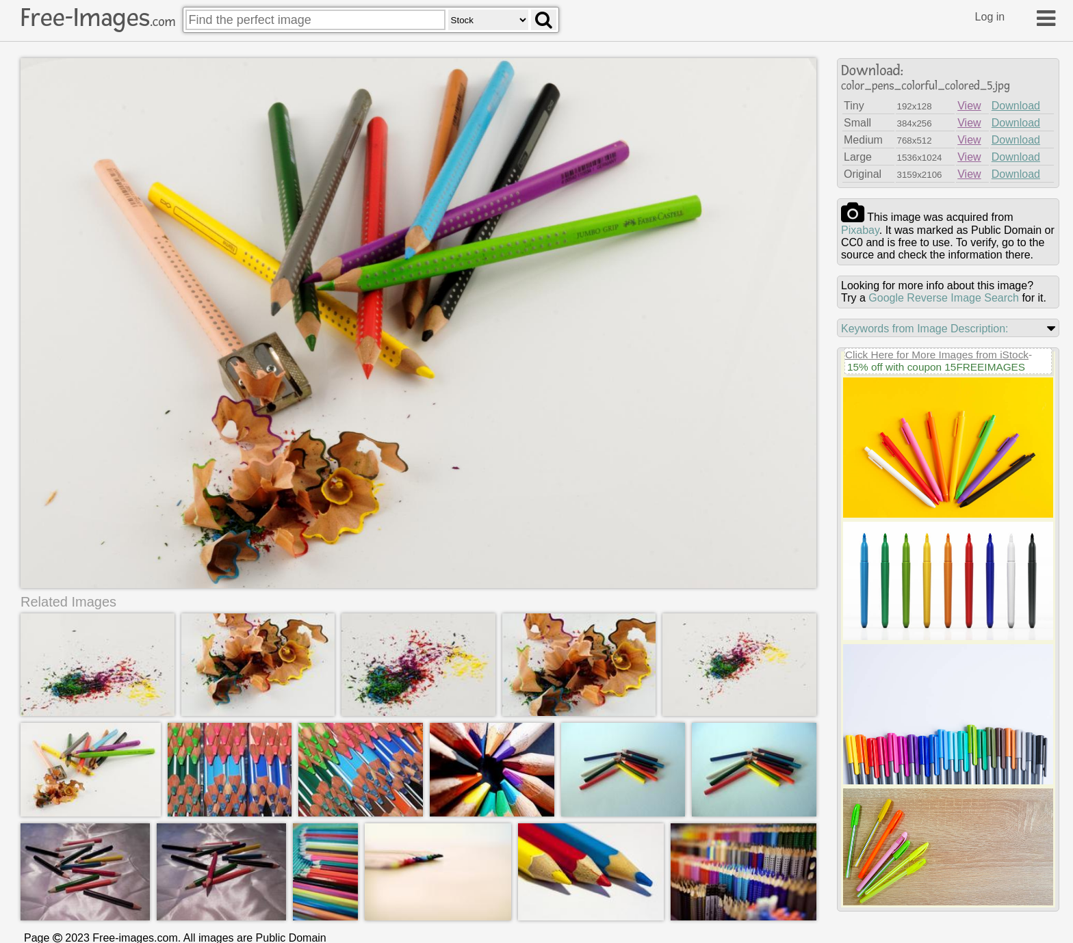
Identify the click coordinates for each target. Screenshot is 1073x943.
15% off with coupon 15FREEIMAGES (936, 367)
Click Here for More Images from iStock (937, 354)
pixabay (860, 230)
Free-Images (98, 18)
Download (1016, 105)
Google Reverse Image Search (943, 298)
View (969, 105)
